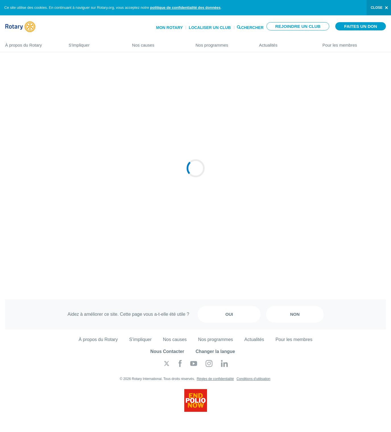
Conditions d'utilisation (253, 379)
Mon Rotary (169, 27)
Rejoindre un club (297, 26)
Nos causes (158, 42)
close (376, 8)
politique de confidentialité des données (185, 7)
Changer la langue (215, 351)
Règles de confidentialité (215, 379)
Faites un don (360, 26)
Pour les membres (354, 42)
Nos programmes (221, 42)
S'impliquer (95, 42)
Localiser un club (210, 27)
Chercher (252, 27)
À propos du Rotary (31, 42)
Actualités (285, 42)
